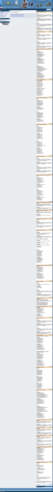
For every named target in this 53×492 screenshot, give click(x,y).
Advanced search (39, 487)
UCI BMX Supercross (3, 15)
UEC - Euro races (3, 16)
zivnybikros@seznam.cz (3, 20)
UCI (1, 14)
